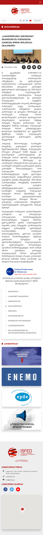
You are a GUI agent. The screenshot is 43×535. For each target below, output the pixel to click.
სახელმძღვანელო (16, 326)
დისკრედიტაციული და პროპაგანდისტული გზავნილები (22, 331)
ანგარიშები (13, 291)
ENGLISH (37, 20)
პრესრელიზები (15, 306)
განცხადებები (14, 301)
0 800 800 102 (10, 476)
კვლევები (12, 311)
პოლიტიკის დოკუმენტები (19, 321)
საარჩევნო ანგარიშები (18, 296)
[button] (22, 510)
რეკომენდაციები (16, 316)
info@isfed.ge (10, 480)
